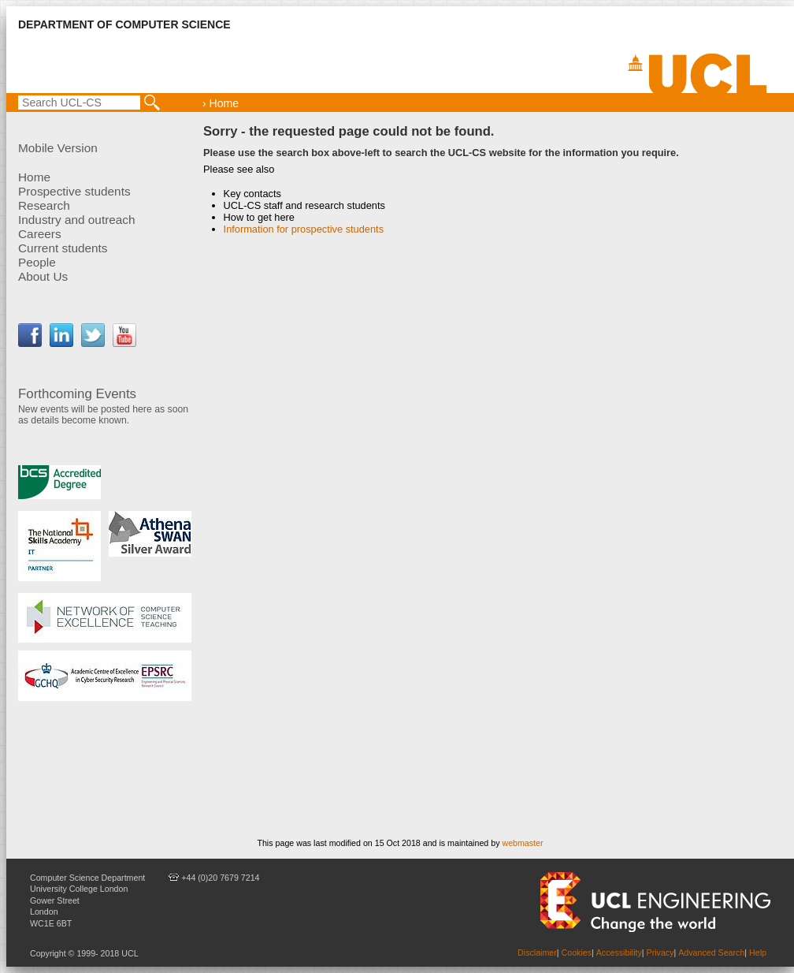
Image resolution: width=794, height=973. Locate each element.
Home (34, 177)
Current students (63, 248)
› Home (220, 103)
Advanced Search (711, 952)
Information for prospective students (304, 229)
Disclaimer (537, 952)
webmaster (522, 843)
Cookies (577, 952)
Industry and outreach (76, 219)
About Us (43, 276)
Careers (39, 233)
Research (44, 205)
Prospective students (74, 191)
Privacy (660, 952)
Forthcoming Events (77, 393)
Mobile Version (58, 148)
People (37, 262)
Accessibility (619, 952)
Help (757, 952)
